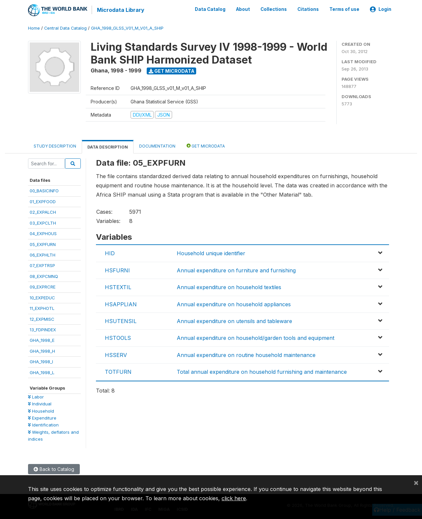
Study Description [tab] (55, 145)
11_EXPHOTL (42, 308)
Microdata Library (120, 10)
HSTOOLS (118, 337)
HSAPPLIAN (121, 303)
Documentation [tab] (157, 145)
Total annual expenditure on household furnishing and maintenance (262, 371)
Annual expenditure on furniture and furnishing (236, 270)
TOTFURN (118, 371)
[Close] (416, 482)
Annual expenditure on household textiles (229, 287)
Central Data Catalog (65, 27)
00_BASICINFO (44, 190)
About (243, 9)
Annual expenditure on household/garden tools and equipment (255, 337)
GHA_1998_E (42, 339)
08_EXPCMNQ (44, 276)
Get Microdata (172, 70)
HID (110, 253)
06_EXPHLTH (42, 254)
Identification (43, 424)
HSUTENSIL (120, 320)
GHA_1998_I (41, 361)
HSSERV (116, 354)
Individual (39, 403)
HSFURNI (117, 270)
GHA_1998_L (42, 371)
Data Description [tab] (107, 146)
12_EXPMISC (42, 318)
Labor (36, 396)
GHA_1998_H (42, 350)
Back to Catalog (54, 468)
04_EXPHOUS (43, 233)
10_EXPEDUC (42, 297)
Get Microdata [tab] (206, 145)
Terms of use (344, 9)
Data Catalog (210, 9)
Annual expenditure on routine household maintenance (246, 354)
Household (41, 410)
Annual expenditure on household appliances (234, 303)
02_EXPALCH (43, 211)
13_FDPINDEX (43, 329)
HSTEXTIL (118, 287)
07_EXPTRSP (42, 265)
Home (34, 27)
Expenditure (42, 417)
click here (234, 498)
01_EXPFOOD (43, 201)
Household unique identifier (211, 253)
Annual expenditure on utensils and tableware (234, 320)
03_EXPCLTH (43, 222)
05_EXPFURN (43, 243)
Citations (308, 9)
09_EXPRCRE (42, 286)
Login (380, 9)
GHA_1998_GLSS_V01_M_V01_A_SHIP (127, 27)
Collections (273, 9)
